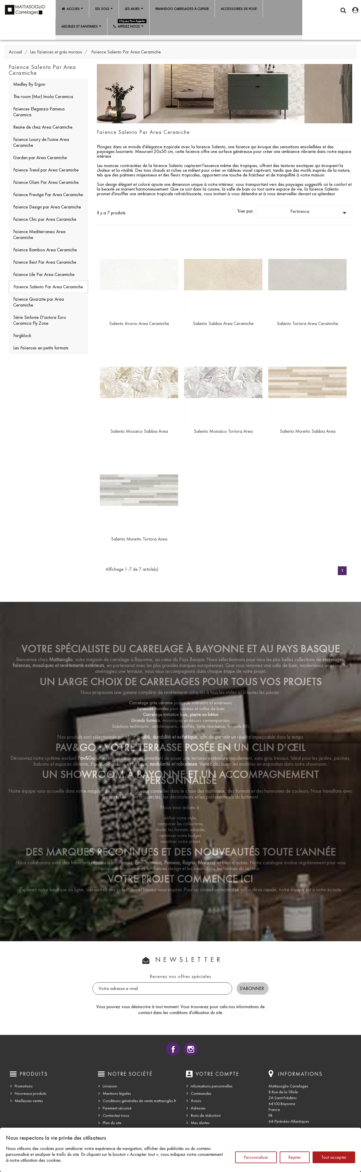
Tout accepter (334, 1157)
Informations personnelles (211, 1086)
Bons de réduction (206, 1115)
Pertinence (319, 212)
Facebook (173, 1049)
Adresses (198, 1108)
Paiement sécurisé (117, 1108)
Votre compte (217, 1074)
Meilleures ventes (29, 1100)
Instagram (190, 1049)
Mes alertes (200, 1122)
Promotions (24, 1086)
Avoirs (196, 1100)
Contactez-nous (116, 1115)
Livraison (110, 1086)
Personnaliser (256, 1157)
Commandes (201, 1093)
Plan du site (112, 1122)
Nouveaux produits (30, 1093)
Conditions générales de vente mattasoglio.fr (139, 1100)
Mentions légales (117, 1093)
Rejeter (294, 1157)
